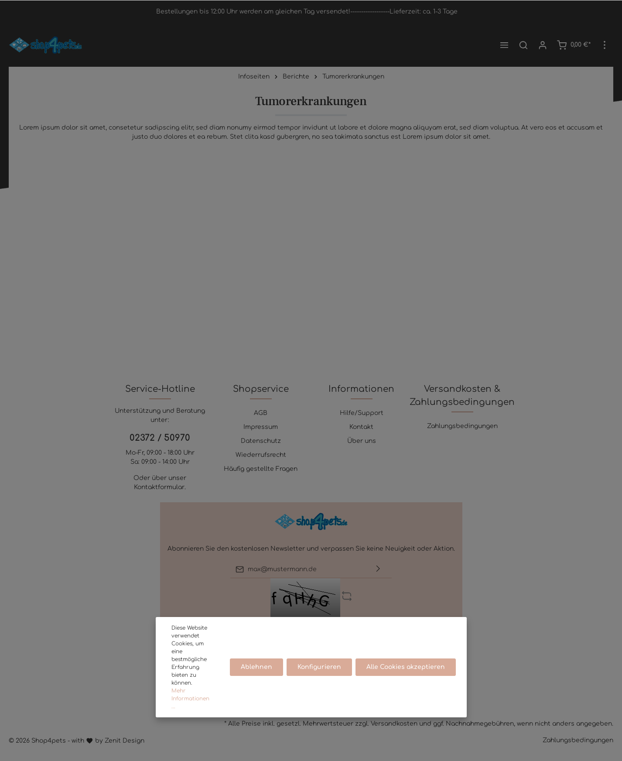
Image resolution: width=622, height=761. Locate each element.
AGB (260, 413)
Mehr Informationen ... (190, 699)
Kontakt (361, 427)
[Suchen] (523, 45)
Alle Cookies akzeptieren (406, 667)
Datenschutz (261, 441)
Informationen (361, 389)
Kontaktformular (159, 487)
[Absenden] (378, 569)
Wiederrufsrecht (261, 455)
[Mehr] (604, 45)
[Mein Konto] (542, 45)
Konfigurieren (320, 667)
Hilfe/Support (361, 413)
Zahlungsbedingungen (462, 426)
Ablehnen (257, 667)
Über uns (361, 441)
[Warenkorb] (573, 45)
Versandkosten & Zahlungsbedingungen (462, 395)
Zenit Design (124, 740)
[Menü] (504, 45)
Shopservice (261, 389)
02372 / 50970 (160, 438)
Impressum (260, 427)
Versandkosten (394, 723)
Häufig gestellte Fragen (260, 469)
